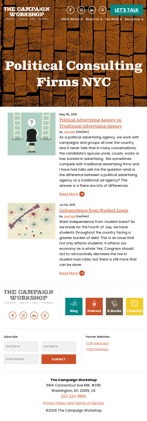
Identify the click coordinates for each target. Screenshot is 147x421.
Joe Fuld (69, 132)
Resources (132, 19)
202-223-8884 (73, 396)
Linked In (91, 10)
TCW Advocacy (97, 343)
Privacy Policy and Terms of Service (73, 403)
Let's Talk (127, 10)
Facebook (70, 10)
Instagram (81, 10)
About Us (92, 19)
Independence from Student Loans (93, 210)
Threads (102, 10)
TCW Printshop (97, 349)
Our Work (112, 19)
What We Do (70, 19)
